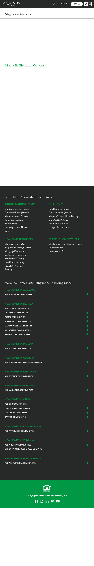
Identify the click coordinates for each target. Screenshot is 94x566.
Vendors (8, 231)
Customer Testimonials (15, 255)
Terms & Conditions (14, 220)
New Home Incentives (59, 209)
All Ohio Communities (16, 404)
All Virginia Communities (18, 445)
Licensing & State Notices (16, 227)
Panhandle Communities (17, 335)
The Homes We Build (58, 223)
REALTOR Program (13, 266)
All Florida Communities (17, 308)
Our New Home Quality (60, 212)
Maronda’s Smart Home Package (64, 216)
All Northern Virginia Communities (23, 449)
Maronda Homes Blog (15, 244)
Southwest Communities (18, 321)
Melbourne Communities (18, 330)
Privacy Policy (11, 223)
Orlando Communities (16, 313)
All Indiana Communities (18, 349)
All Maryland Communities (19, 390)
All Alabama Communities (18, 295)
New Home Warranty (14, 258)
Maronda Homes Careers (16, 216)
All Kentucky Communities (19, 376)
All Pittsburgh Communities (19, 431)
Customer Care (56, 247)
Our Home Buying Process (17, 212)
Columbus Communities (17, 413)
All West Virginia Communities (21, 463)
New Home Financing (14, 262)
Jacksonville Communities (18, 326)
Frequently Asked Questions (18, 247)
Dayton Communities (15, 417)
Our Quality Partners (58, 220)
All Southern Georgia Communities (23, 362)
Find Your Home (60, 4)
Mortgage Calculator (14, 251)
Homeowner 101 (56, 251)
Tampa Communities (15, 317)
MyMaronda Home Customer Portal (65, 244)
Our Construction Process (17, 209)
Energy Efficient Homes (59, 227)
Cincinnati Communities (17, 408)
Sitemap (8, 269)
